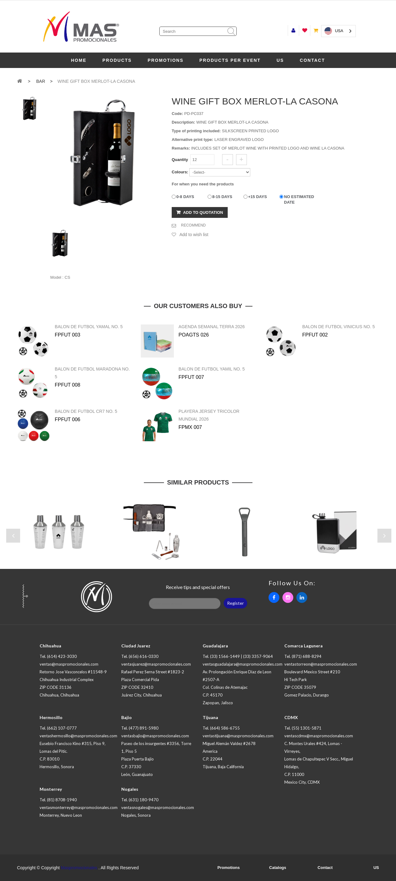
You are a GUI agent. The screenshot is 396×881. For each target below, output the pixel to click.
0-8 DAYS (185, 196)
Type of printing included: (196, 131)
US (280, 60)
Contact (312, 60)
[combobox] (338, 31)
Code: (177, 113)
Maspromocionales (79, 867)
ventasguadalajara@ (242, 664)
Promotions (165, 60)
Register (235, 603)
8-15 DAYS (222, 196)
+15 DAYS (257, 196)
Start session (293, 30)
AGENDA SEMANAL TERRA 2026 (212, 326)
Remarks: (181, 148)
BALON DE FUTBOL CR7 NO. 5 (86, 411)
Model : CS (60, 277)
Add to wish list (193, 234)
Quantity (180, 159)
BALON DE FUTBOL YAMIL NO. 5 (212, 368)
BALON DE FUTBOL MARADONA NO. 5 (92, 372)
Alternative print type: (192, 139)
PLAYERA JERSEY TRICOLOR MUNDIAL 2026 (209, 415)
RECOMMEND (193, 225)
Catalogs (277, 867)
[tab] (29, 108)
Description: (183, 122)
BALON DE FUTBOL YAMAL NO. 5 (89, 326)
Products (117, 60)
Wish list (304, 30)
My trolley (315, 30)
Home (78, 60)
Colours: (180, 172)
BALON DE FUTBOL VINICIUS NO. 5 (338, 326)
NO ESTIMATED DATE (299, 199)
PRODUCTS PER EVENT (230, 60)
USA (334, 31)
